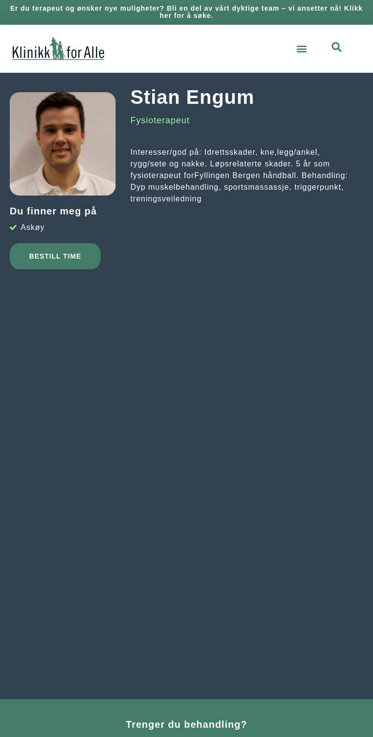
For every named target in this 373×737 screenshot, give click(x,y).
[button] (302, 49)
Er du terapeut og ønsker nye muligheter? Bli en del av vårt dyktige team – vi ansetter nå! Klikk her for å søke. (186, 11)
